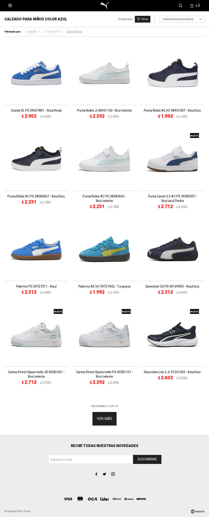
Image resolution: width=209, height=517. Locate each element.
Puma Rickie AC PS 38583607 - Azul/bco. (36, 196)
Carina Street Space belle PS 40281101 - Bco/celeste (104, 374)
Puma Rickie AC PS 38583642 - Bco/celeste (104, 198)
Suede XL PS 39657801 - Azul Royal (36, 110)
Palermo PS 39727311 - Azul (36, 286)
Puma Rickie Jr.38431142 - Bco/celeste (104, 110)
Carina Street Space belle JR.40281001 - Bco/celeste (36, 374)
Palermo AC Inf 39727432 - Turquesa (104, 286)
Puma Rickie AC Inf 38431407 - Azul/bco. (173, 110)
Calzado (32, 32)
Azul (52, 32)
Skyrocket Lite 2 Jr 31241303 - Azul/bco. (172, 372)
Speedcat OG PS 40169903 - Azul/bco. (172, 286)
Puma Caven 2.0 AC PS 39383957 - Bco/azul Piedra (172, 198)
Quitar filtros (74, 32)
